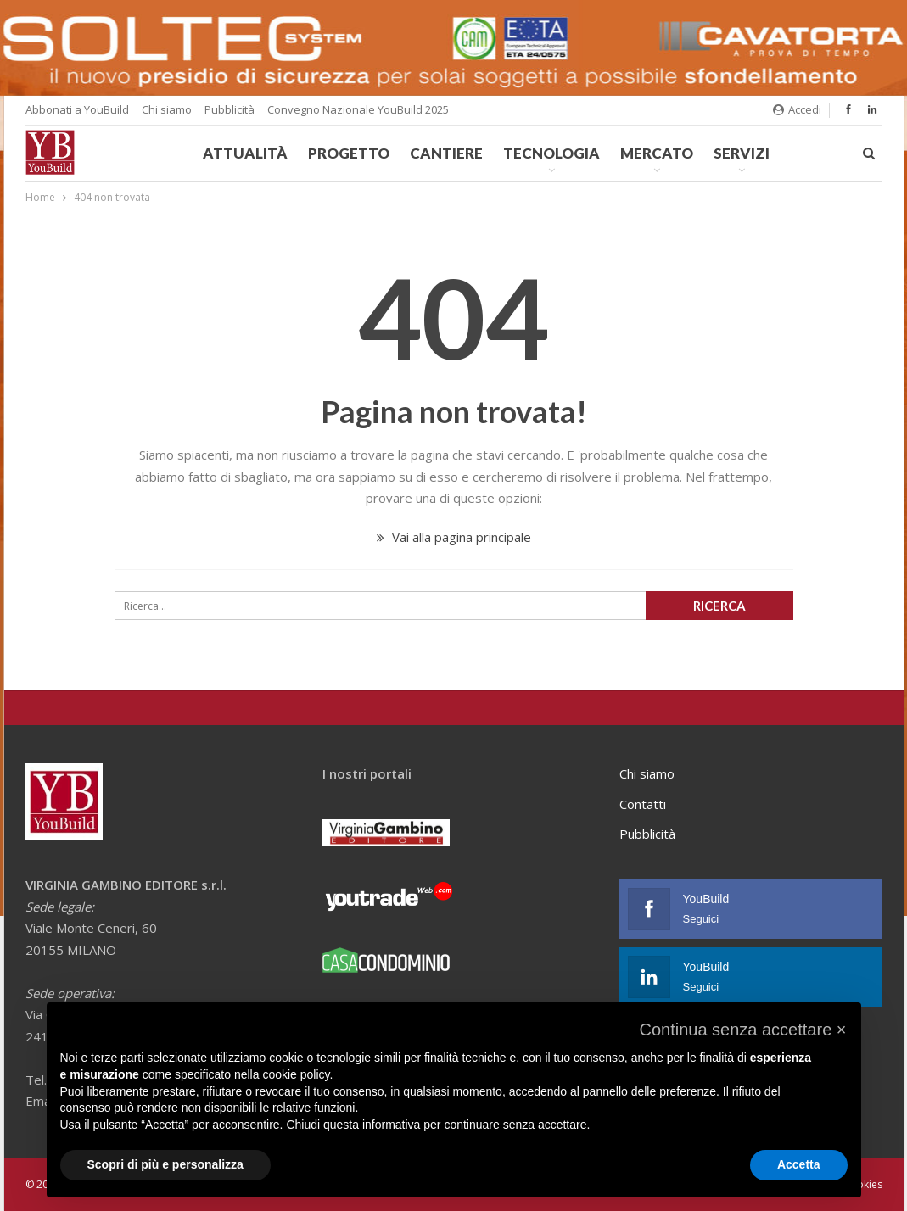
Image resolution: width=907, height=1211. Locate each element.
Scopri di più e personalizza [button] (165, 1164)
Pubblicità (229, 109)
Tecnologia (551, 153)
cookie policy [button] (295, 1074)
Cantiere (446, 153)
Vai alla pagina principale (454, 536)
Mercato (656, 153)
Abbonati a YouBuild (77, 109)
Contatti (642, 803)
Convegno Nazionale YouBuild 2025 (358, 109)
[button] (742, 1029)
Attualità (245, 153)
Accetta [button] (798, 1164)
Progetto (348, 153)
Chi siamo (167, 109)
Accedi (797, 109)
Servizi (742, 153)
